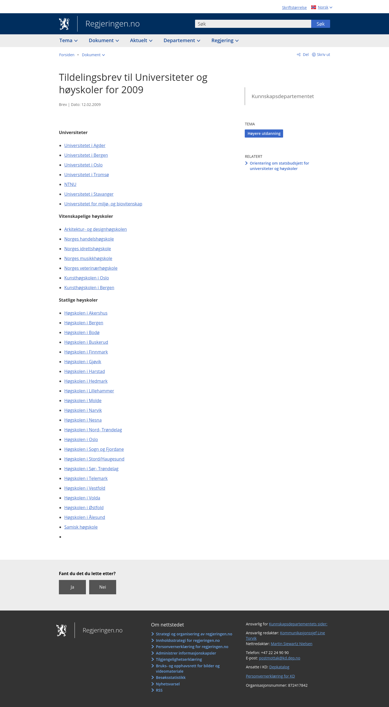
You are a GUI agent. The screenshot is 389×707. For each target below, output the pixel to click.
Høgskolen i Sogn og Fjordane (94, 449)
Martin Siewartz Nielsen (291, 643)
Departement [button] (180, 40)
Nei (102, 587)
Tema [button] (66, 40)
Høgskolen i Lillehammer (89, 391)
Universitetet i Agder (84, 145)
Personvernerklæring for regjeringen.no (192, 646)
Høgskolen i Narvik (83, 410)
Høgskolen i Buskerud (86, 342)
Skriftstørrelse (294, 7)
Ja (72, 587)
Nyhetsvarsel (168, 683)
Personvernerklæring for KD (270, 676)
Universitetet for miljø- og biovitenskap (103, 204)
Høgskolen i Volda (82, 498)
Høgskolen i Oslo (81, 439)
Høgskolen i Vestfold (84, 488)
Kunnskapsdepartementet (282, 96)
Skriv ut (323, 54)
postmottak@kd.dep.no (279, 658)
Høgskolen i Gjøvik (82, 362)
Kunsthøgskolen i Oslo (86, 278)
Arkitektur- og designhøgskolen (95, 229)
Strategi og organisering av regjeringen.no (194, 633)
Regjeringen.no (108, 24)
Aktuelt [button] (139, 40)
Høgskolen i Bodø (81, 332)
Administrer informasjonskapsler (186, 653)
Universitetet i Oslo (83, 165)
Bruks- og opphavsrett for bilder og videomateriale (188, 668)
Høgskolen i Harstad (84, 371)
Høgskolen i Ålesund (84, 517)
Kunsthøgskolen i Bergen (89, 288)
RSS (159, 690)
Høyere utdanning (263, 133)
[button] (93, 55)
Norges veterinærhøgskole (91, 268)
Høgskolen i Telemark (86, 478)
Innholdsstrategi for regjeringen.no (188, 640)
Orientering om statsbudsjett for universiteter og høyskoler (279, 166)
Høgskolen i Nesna (83, 420)
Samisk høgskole (81, 527)
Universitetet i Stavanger (88, 194)
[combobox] (253, 24)
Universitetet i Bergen (86, 155)
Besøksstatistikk (171, 677)
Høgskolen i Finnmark (86, 352)
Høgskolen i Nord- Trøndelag (93, 430)
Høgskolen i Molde (83, 400)
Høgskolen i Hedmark (86, 381)
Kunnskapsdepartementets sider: (298, 623)
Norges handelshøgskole (89, 239)
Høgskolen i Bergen (83, 323)
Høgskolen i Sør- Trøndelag (91, 469)
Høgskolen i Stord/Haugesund (94, 459)
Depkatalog (279, 666)
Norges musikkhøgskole (88, 258)
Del (305, 54)
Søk (321, 24)
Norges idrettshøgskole (87, 249)
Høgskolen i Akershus (86, 313)
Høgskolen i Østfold (84, 508)
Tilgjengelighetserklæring (179, 659)
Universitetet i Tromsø (86, 175)
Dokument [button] (102, 40)
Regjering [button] (223, 40)
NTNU (70, 184)
